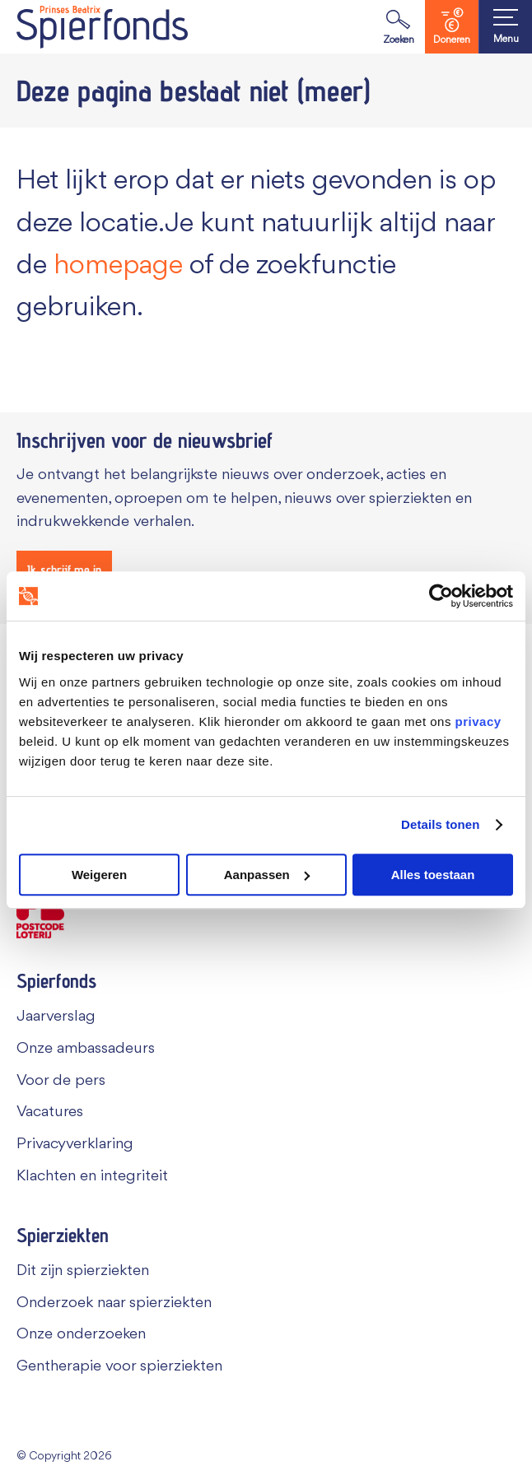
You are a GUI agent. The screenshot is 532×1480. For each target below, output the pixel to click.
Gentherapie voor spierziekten (119, 1366)
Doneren (451, 26)
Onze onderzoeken (81, 1334)
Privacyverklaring (74, 1144)
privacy (478, 721)
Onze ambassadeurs (85, 1048)
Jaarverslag (56, 1016)
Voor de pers (60, 1081)
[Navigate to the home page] (102, 27)
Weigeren (99, 875)
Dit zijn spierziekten (82, 1271)
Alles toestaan (433, 875)
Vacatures (49, 1112)
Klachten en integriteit (92, 1176)
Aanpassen (267, 875)
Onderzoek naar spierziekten (114, 1303)
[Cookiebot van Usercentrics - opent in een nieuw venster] (441, 596)
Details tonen (440, 824)
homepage (118, 266)
